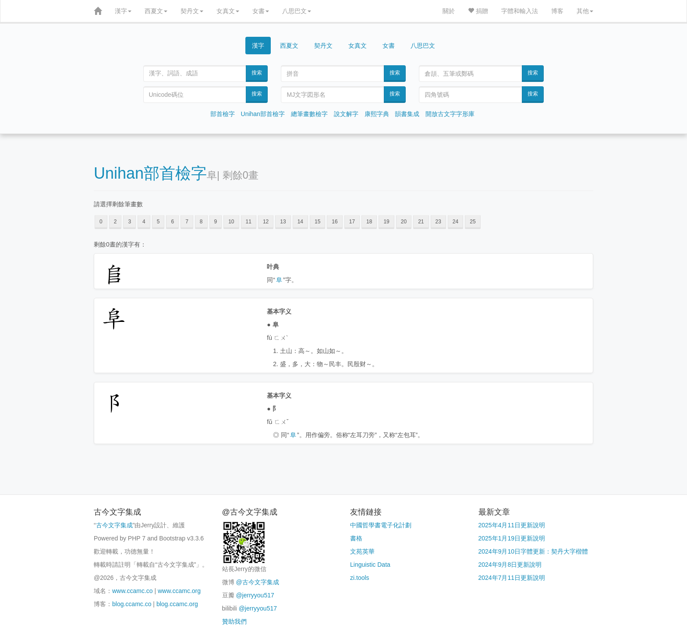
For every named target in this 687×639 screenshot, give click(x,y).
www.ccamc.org (179, 590)
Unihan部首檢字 (263, 113)
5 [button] (158, 222)
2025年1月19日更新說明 (511, 538)
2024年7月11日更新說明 (511, 577)
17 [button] (352, 222)
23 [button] (438, 222)
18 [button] (369, 222)
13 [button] (283, 222)
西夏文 (156, 10)
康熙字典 (377, 113)
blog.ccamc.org (177, 603)
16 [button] (334, 222)
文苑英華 (362, 551)
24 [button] (455, 222)
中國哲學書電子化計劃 (380, 525)
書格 (356, 538)
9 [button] (215, 222)
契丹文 (192, 10)
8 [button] (201, 222)
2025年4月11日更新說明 (511, 525)
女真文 (227, 10)
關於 (449, 10)
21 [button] (421, 222)
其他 (585, 10)
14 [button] (300, 222)
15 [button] (317, 222)
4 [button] (143, 222)
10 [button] (231, 222)
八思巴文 (296, 10)
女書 (260, 10)
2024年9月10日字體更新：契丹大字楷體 (533, 551)
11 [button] (248, 222)
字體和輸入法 (519, 10)
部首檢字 (222, 113)
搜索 (256, 73)
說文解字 (346, 113)
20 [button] (404, 222)
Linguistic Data (370, 564)
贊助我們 (234, 621)
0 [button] (101, 222)
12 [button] (266, 222)
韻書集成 (407, 113)
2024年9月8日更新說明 (510, 564)
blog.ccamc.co (131, 603)
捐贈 (478, 10)
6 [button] (172, 222)
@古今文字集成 (257, 582)
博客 (557, 10)
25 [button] (472, 222)
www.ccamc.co (132, 590)
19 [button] (386, 222)
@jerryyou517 (255, 595)
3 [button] (129, 222)
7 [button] (186, 222)
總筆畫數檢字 (309, 113)
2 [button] (115, 222)
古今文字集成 (114, 525)
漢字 (123, 10)
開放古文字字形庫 (450, 113)
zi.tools (359, 577)
